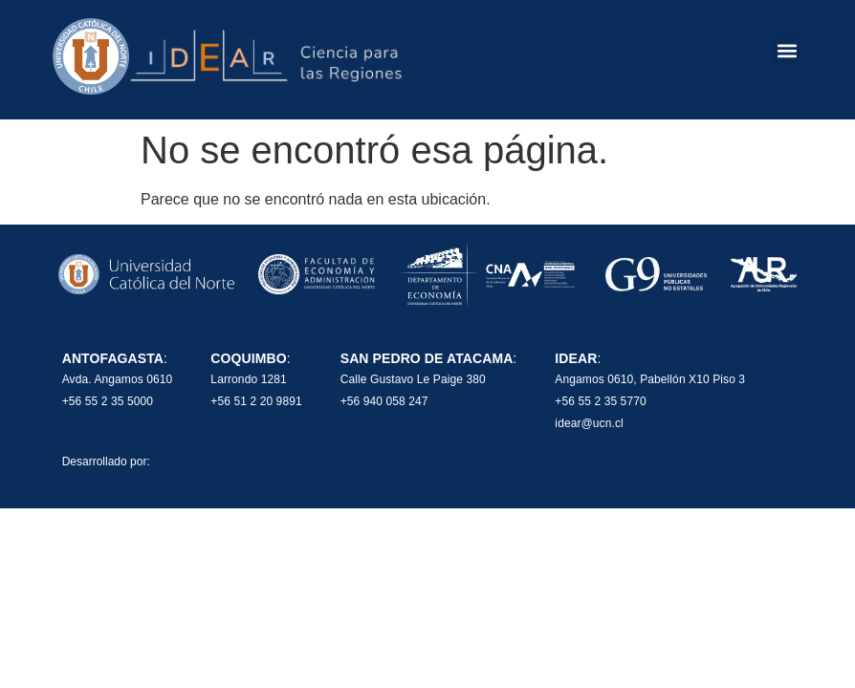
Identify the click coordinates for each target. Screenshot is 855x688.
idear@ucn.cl (589, 423)
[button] (786, 50)
